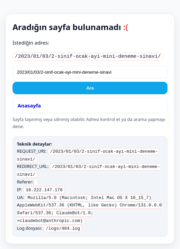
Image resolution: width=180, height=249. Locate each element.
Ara (90, 87)
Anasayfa (29, 104)
